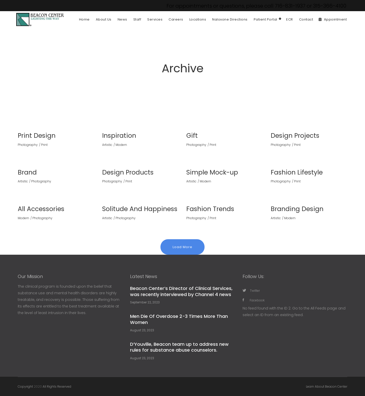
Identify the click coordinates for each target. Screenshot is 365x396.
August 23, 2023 (142, 330)
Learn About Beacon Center (326, 386)
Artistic (107, 145)
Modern (121, 145)
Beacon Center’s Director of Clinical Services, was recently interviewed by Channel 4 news (181, 291)
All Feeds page (324, 308)
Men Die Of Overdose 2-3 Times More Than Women (179, 319)
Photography (28, 145)
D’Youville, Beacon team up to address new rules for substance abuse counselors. (179, 347)
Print (44, 145)
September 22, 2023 (145, 302)
